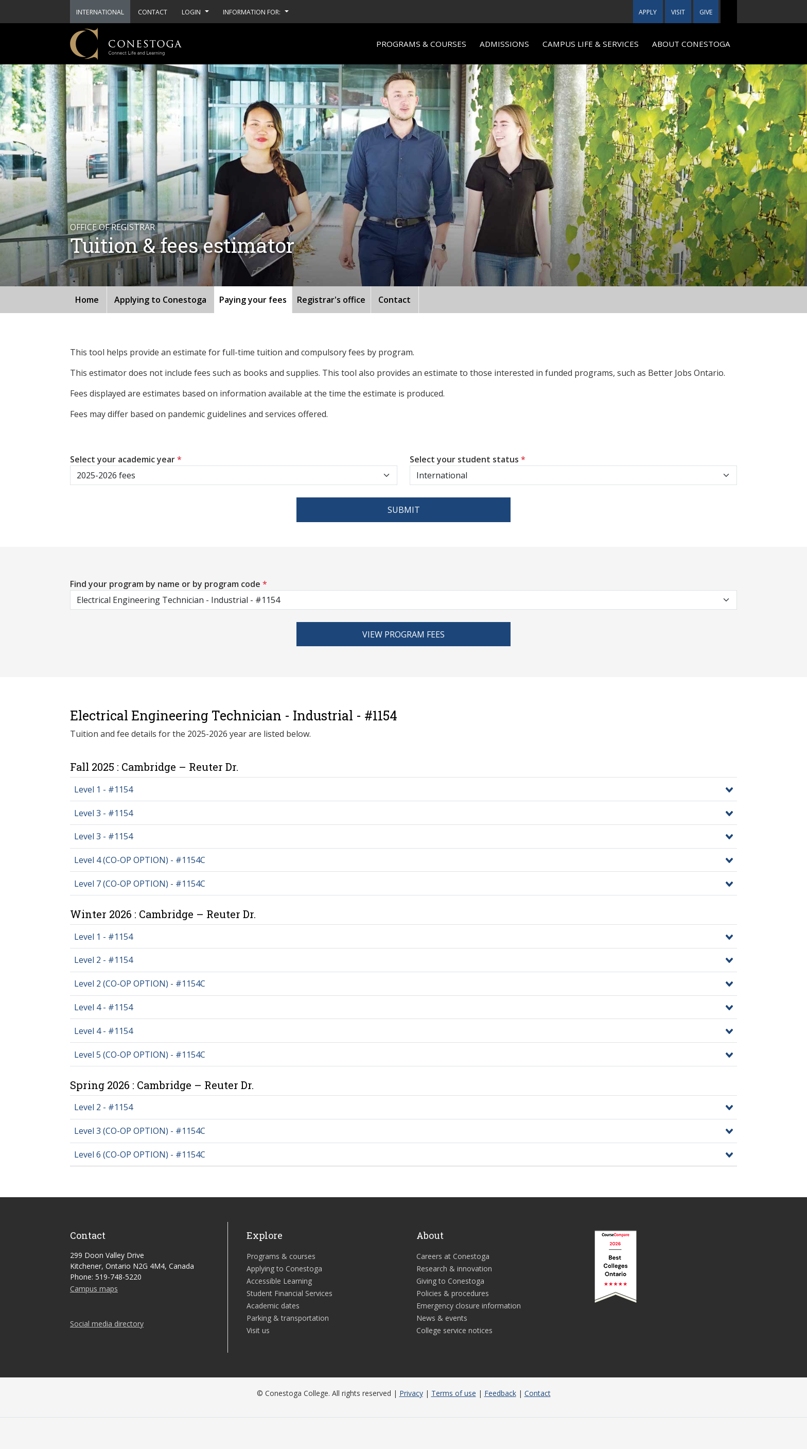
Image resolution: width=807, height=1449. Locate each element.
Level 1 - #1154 (103, 789)
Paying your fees (253, 299)
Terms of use (453, 1393)
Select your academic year (126, 459)
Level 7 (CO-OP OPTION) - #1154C (139, 883)
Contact (394, 299)
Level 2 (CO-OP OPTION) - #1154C (139, 983)
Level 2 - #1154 (103, 959)
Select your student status (467, 459)
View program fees (403, 634)
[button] (729, 11)
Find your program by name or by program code (168, 584)
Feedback (500, 1393)
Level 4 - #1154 (103, 1007)
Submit (404, 509)
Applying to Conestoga (160, 299)
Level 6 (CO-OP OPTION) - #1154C (139, 1154)
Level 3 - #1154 (103, 813)
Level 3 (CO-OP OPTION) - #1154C (139, 1130)
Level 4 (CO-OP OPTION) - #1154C (139, 860)
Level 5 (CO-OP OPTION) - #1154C (139, 1054)
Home (87, 299)
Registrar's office (331, 299)
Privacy (411, 1393)
